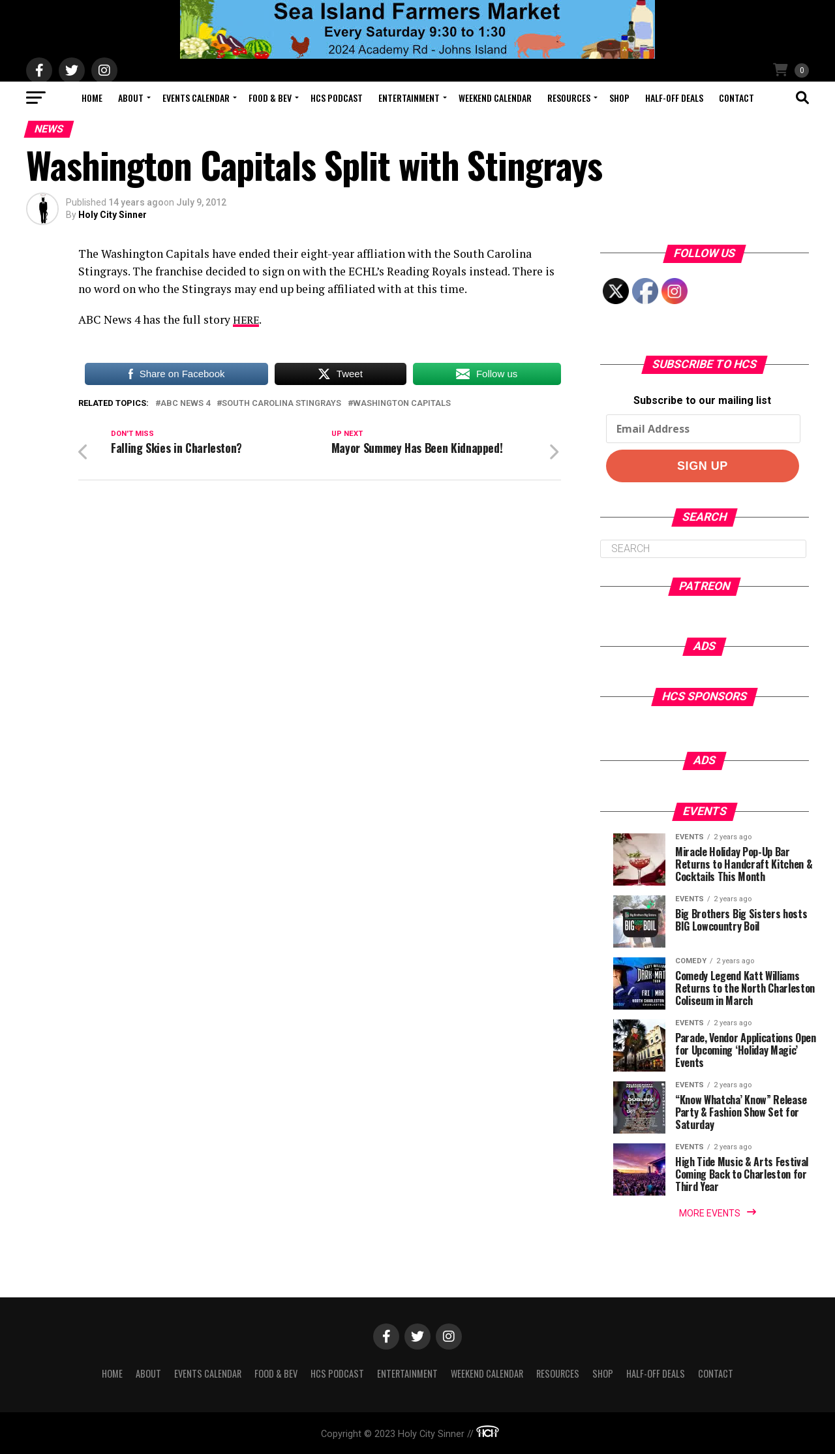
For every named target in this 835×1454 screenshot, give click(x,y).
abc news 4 (185, 403)
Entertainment (409, 97)
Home (92, 97)
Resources (568, 97)
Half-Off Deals (674, 97)
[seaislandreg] (417, 55)
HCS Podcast (337, 97)
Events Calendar (196, 97)
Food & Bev (270, 97)
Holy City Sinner (112, 214)
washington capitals (402, 403)
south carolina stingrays (281, 403)
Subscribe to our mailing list (702, 400)
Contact (736, 97)
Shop (619, 97)
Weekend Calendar (495, 97)
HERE (247, 319)
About (131, 97)
